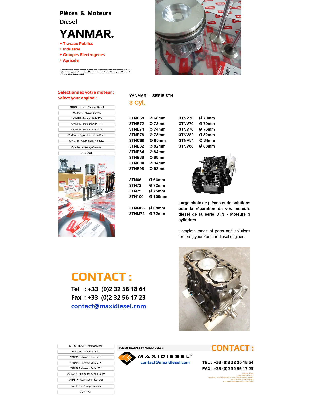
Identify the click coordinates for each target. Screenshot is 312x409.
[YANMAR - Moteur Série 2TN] (87, 118)
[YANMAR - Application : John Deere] (87, 135)
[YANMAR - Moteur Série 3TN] (87, 124)
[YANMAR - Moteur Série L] (87, 113)
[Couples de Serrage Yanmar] (87, 147)
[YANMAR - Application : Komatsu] (87, 141)
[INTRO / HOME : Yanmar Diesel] (87, 107)
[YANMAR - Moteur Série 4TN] (87, 129)
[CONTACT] (87, 153)
